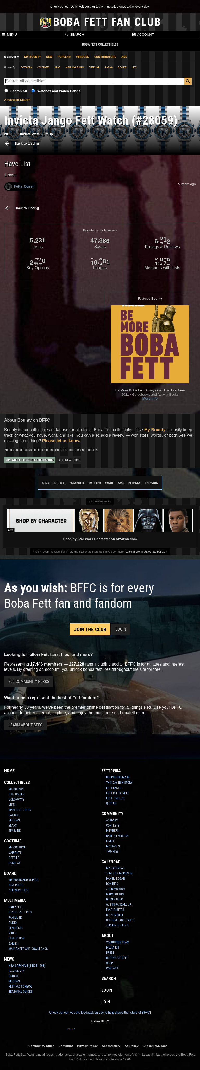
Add (124, 57)
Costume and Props (120, 920)
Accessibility (111, 1045)
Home (9, 770)
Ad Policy (131, 1045)
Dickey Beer (114, 899)
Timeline (94, 67)
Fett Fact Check (20, 986)
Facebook (77, 483)
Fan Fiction (16, 938)
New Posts (16, 885)
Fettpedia (111, 770)
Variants (15, 852)
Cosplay (14, 863)
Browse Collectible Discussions (29, 460)
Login (121, 629)
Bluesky (134, 483)
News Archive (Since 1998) (27, 966)
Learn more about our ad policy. (145, 551)
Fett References (117, 793)
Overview (11, 57)
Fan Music (16, 917)
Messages (113, 846)
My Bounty (32, 57)
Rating (109, 67)
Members (112, 831)
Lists (12, 805)
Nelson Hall (115, 915)
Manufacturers (20, 810)
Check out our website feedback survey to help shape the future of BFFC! (100, 1012)
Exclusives (16, 971)
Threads (151, 483)
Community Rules (41, 1045)
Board (10, 873)
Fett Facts (113, 788)
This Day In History (119, 782)
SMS (121, 483)
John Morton (115, 889)
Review (122, 67)
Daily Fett (16, 907)
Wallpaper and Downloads (28, 949)
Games (13, 943)
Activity (112, 820)
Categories (16, 794)
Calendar (111, 861)
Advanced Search (17, 100)
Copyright (65, 1045)
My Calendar (115, 868)
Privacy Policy (87, 1045)
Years (13, 825)
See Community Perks (28, 681)
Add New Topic (69, 460)
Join (106, 1002)
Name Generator (117, 836)
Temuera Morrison (119, 873)
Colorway (43, 67)
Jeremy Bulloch (117, 925)
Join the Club (90, 629)
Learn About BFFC (25, 725)
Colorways (16, 799)
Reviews (14, 820)
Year (57, 67)
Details (14, 858)
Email (109, 483)
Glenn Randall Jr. (119, 904)
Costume (12, 841)
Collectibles (17, 782)
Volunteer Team (117, 942)
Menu (9, 34)
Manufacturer (75, 67)
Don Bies (112, 884)
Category (26, 67)
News (9, 959)
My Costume (17, 847)
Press (110, 953)
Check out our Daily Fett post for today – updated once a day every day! (100, 6)
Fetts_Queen (20, 186)
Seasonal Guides (20, 992)
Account (143, 34)
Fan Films (15, 928)
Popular (64, 57)
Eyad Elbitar (115, 910)
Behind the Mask (118, 777)
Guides (13, 976)
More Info (150, 399)
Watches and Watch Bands (58, 91)
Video (12, 933)
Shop (109, 963)
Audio (13, 923)
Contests (112, 825)
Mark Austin (115, 894)
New (49, 57)
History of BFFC (117, 958)
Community (112, 813)
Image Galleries (20, 912)
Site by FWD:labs (155, 1045)
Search (74, 34)
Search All (18, 91)
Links (110, 841)
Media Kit (112, 947)
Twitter (94, 483)
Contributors (105, 57)
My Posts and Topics (23, 880)
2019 (8, 134)
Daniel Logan (115, 878)
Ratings (14, 815)
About (108, 935)
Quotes (111, 803)
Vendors (82, 57)
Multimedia (15, 900)
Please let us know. (61, 441)
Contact (112, 968)
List (134, 67)
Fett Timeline (115, 798)
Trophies (112, 851)
